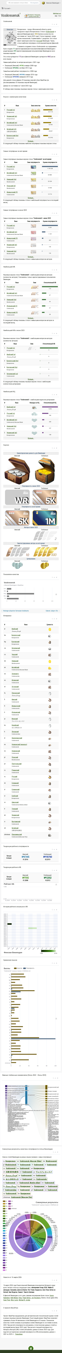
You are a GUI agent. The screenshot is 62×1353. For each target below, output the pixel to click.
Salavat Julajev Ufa (53, 611)
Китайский (15, 828)
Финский (14, 699)
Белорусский (16, 635)
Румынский (15, 770)
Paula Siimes (27, 1298)
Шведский (15, 802)
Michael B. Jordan (24, 1300)
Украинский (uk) (12, 116)
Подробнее (19, 1334)
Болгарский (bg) (12, 367)
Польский (15, 757)
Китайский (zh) (11, 129)
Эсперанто (15, 674)
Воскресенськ (39, 1168)
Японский (15, 719)
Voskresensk (50, 32)
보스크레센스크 (12, 1179)
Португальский (16, 764)
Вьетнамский (16, 822)
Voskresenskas (10, 1190)
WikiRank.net (57, 14)
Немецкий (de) (11, 179)
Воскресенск (10, 1161)
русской (39, 41)
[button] (52, 24)
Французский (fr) (12, 192)
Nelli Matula (14, 1298)
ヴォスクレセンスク (44, 1172)
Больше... (31, 141)
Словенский (15, 789)
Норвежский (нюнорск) (19, 744)
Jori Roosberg (35, 1298)
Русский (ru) (11, 110)
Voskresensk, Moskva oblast (29, 1183)
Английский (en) (12, 123)
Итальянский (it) (12, 306)
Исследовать (34, 3)
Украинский (15, 815)
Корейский (15, 725)
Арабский (15, 629)
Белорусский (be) (12, 136)
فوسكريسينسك (11, 1175)
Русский (6, 8)
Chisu (20, 1298)
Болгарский (15, 642)
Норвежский (16, 751)
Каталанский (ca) (12, 374)
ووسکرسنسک (10, 1186)
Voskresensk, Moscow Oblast (30, 1161)
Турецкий (15, 809)
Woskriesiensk (10, 1165)
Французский (16, 706)
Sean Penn (6, 1300)
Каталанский (16, 648)
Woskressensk (51, 1161)
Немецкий (15, 661)
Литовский (15, 732)
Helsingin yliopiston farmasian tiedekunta (15, 611)
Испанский (15, 680)
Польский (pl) (11, 186)
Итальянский (16, 712)
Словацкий (15, 783)
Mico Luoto (14, 1300)
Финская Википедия (51, 3)
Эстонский (15, 687)
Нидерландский (17, 738)
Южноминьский (17, 834)
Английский (15, 667)
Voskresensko (41, 1179)
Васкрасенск (25, 1193)
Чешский (14, 654)
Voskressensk (25, 1165)
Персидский (16, 693)
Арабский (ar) (11, 354)
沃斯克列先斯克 (12, 1172)
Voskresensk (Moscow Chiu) (21, 1197)
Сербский (15, 796)
